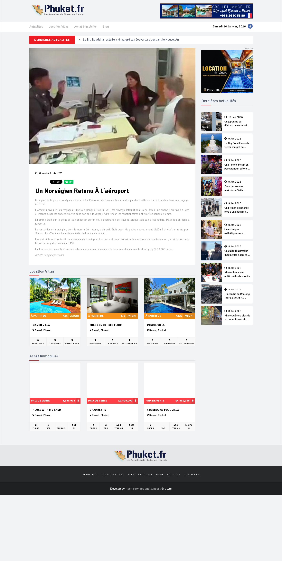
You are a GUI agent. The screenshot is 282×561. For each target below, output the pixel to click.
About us (173, 474)
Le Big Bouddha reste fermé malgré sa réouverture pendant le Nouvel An (131, 40)
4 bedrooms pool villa (163, 410)
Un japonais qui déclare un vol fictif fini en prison (237, 122)
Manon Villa (41, 325)
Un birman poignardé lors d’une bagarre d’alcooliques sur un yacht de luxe (237, 208)
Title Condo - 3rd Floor (106, 325)
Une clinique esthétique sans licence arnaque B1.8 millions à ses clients (237, 229)
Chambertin (98, 410)
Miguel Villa (156, 325)
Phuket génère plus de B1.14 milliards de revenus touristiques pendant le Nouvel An (237, 316)
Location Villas (58, 27)
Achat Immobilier (85, 27)
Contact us (192, 474)
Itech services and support (143, 489)
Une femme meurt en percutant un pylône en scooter (237, 165)
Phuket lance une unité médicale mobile (237, 272)
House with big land (47, 410)
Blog (106, 27)
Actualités (36, 27)
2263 (57, 173)
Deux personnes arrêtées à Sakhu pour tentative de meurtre (237, 186)
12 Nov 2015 (43, 173)
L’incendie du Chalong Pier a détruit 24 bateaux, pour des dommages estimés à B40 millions (237, 294)
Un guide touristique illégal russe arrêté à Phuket (237, 251)
